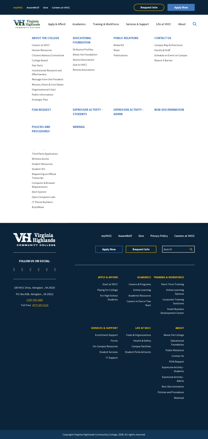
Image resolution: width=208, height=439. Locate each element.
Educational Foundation (82, 40)
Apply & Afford (56, 24)
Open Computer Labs (43, 197)
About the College (45, 38)
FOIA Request (41, 110)
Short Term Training (172, 284)
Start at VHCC (110, 284)
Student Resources (42, 164)
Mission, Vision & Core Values (48, 84)
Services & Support (137, 24)
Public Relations (126, 38)
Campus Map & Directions (168, 45)
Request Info (149, 7)
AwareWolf (33, 7)
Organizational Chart (44, 89)
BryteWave (38, 207)
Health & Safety (142, 340)
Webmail (79, 127)
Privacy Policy (159, 236)
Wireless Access (40, 158)
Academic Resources (140, 295)
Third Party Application (45, 153)
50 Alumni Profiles (83, 49)
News (117, 50)
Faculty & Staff (162, 50)
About (182, 24)
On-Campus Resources (105, 346)
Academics (79, 24)
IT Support (112, 357)
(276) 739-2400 (34, 300)
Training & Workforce (106, 24)
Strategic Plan (40, 99)
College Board (40, 60)
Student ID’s (38, 169)
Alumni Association (83, 59)
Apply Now (181, 7)
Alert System (39, 191)
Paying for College (107, 289)
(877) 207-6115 (40, 305)
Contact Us (162, 38)
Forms (114, 340)
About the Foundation (85, 54)
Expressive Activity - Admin (129, 112)
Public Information (42, 94)
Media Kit (119, 45)
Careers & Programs (140, 284)
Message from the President (47, 79)
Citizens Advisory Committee (48, 55)
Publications (121, 55)
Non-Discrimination (169, 110)
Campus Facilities (141, 346)
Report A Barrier (163, 60)
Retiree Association (84, 69)
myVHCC (18, 7)
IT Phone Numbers (42, 202)
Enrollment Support (106, 335)
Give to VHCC (80, 64)
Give (45, 7)
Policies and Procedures (41, 129)
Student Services (108, 352)
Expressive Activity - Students (88, 112)
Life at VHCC (163, 24)
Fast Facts (37, 65)
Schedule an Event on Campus (170, 55)
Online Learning (142, 289)
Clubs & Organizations (138, 335)
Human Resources (42, 50)
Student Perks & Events (138, 352)
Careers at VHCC (61, 7)
